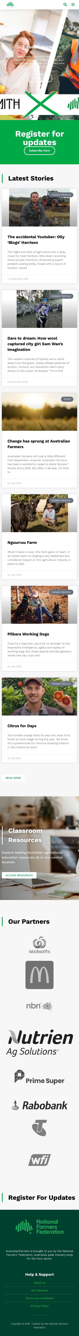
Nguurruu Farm (22, 542)
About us (39, 1282)
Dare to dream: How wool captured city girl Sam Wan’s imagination (35, 344)
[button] (4, 63)
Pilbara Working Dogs (28, 634)
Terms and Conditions (39, 1298)
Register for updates (41, 1197)
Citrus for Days (21, 725)
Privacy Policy (40, 1305)
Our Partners (29, 921)
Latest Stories (31, 178)
